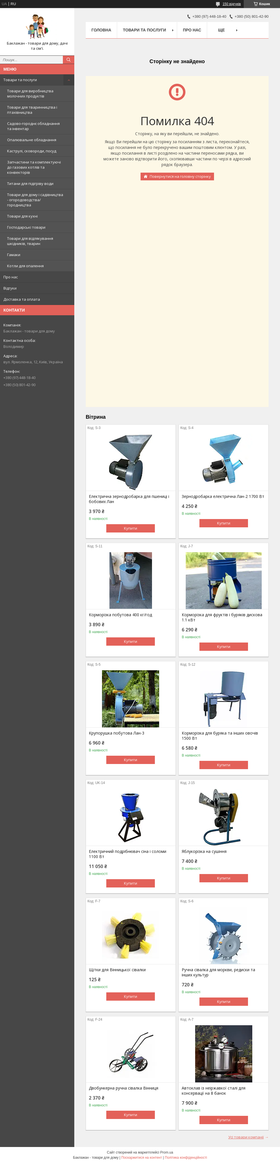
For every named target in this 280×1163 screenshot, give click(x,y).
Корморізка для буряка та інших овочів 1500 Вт (220, 736)
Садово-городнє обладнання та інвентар (33, 126)
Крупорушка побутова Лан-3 (116, 733)
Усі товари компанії (246, 1137)
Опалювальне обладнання (31, 139)
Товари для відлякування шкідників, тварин (30, 241)
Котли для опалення (25, 265)
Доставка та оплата (21, 299)
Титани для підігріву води (30, 183)
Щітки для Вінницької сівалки (117, 969)
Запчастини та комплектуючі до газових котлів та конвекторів (34, 167)
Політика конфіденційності (186, 1158)
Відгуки (10, 288)
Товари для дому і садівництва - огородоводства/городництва (35, 200)
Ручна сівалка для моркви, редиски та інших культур (218, 972)
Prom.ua (166, 1152)
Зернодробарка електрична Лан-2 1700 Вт (223, 496)
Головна (101, 30)
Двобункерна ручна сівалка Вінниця (123, 1088)
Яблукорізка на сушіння (204, 851)
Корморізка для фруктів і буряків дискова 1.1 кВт (222, 617)
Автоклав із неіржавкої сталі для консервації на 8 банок (213, 1091)
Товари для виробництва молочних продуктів (30, 93)
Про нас (10, 277)
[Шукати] (68, 59)
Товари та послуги (20, 79)
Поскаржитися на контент (141, 1158)
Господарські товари (26, 227)
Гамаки (13, 254)
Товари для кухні (22, 216)
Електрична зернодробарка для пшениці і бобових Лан (129, 499)
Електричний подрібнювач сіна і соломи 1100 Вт (127, 854)
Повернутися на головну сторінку (180, 176)
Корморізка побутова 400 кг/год (120, 614)
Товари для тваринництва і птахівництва (32, 110)
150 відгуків (232, 4)
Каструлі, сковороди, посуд (31, 150)
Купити (130, 528)
